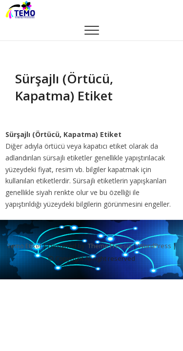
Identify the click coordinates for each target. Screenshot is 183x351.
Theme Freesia (110, 245)
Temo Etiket (24, 245)
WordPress (154, 245)
